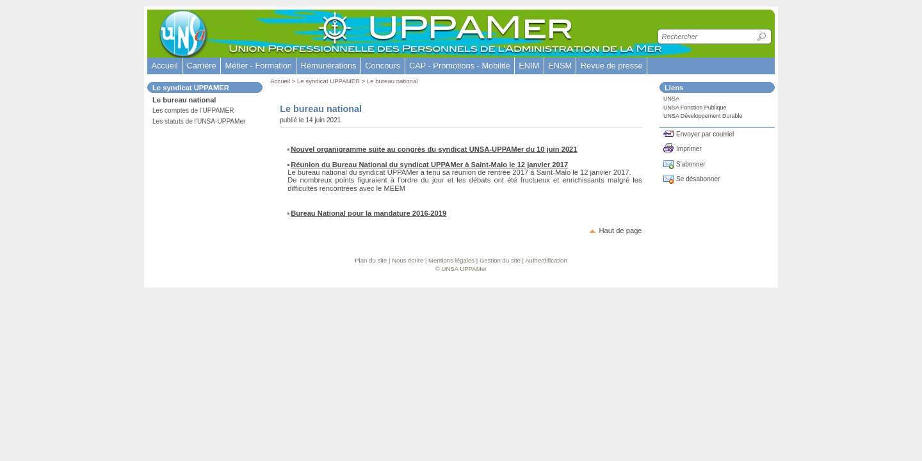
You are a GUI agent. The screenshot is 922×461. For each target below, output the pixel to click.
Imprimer (689, 148)
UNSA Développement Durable (702, 116)
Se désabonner (698, 178)
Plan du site (371, 260)
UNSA (671, 98)
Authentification (546, 260)
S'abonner (691, 164)
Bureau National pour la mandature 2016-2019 (368, 213)
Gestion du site (500, 260)
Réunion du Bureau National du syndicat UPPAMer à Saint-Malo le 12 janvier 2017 (429, 164)
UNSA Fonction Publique (695, 107)
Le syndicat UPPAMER (328, 81)
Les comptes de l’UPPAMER (193, 110)
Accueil (164, 65)
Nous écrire (407, 260)
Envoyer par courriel (705, 134)
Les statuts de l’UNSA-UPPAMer (198, 121)
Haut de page (620, 230)
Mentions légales (451, 260)
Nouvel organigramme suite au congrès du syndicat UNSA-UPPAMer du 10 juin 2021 (434, 149)
